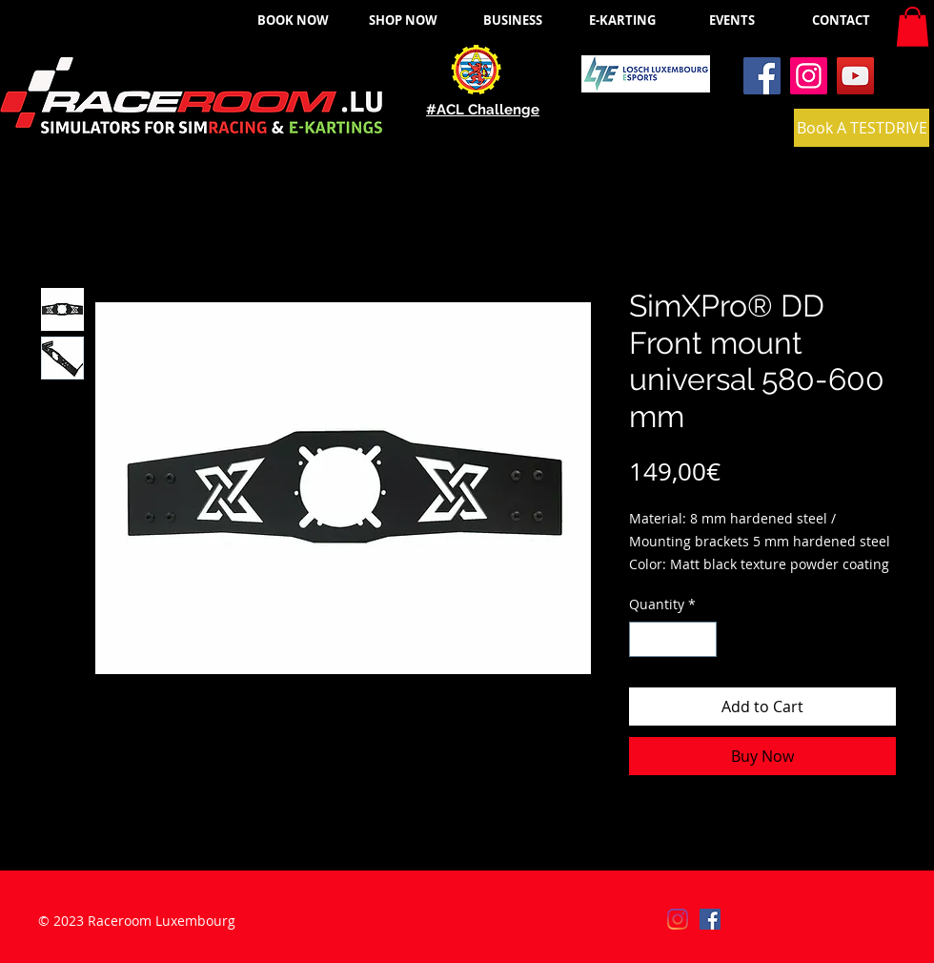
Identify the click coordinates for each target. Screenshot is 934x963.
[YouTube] (855, 75)
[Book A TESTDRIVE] (861, 128)
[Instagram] (808, 75)
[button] (912, 27)
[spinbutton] (673, 639)
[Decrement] (644, 639)
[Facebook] (762, 75)
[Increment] (702, 639)
